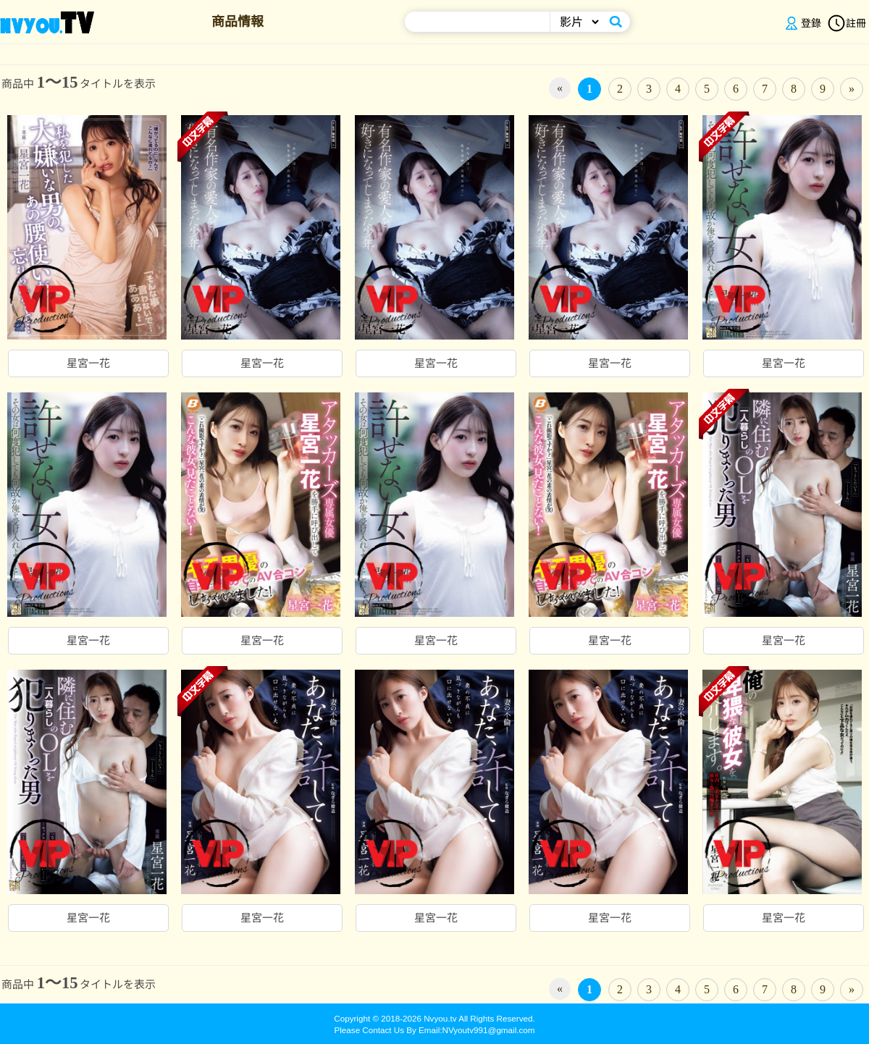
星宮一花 (88, 363)
